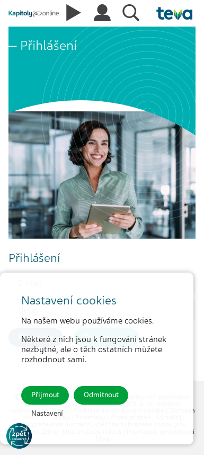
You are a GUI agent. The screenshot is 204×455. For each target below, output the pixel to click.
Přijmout (45, 394)
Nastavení (47, 413)
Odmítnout (101, 394)
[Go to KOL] (19, 436)
